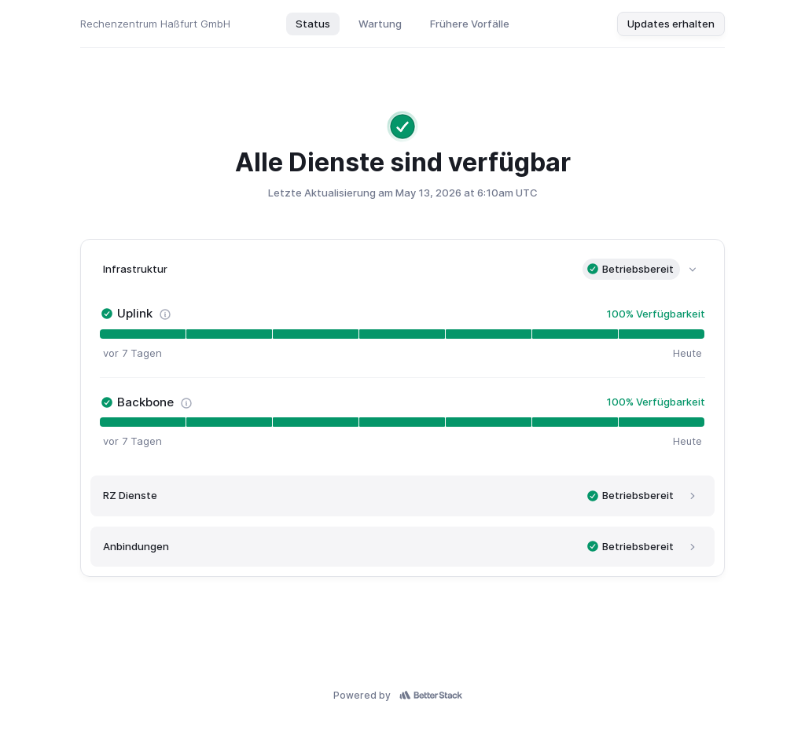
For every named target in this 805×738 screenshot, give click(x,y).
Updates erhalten (671, 23)
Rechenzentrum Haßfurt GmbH (155, 23)
